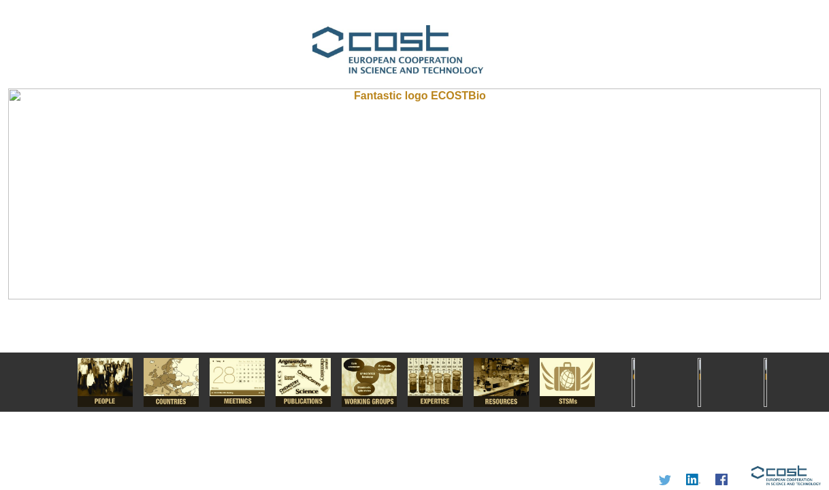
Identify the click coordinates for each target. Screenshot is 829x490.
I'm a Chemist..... (414, 245)
